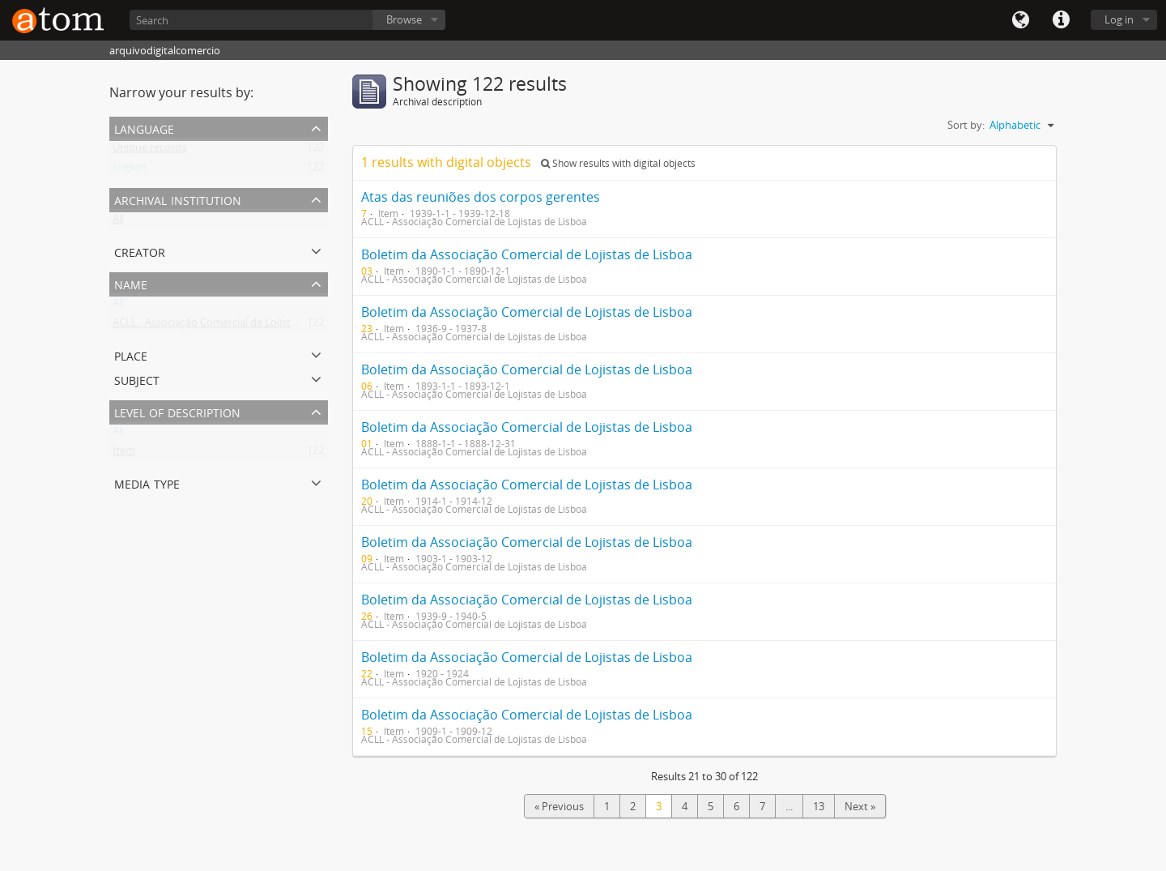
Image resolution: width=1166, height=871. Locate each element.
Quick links (1060, 20)
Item (124, 453)
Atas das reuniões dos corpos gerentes (480, 197)
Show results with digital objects (618, 163)
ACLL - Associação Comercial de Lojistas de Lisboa (231, 325)
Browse (404, 19)
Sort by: (966, 124)
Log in (1119, 19)
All (118, 222)
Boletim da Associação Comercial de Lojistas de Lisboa (526, 254)
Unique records (149, 150)
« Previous (559, 806)
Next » (860, 806)
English (130, 170)
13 (818, 806)
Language (1020, 20)
